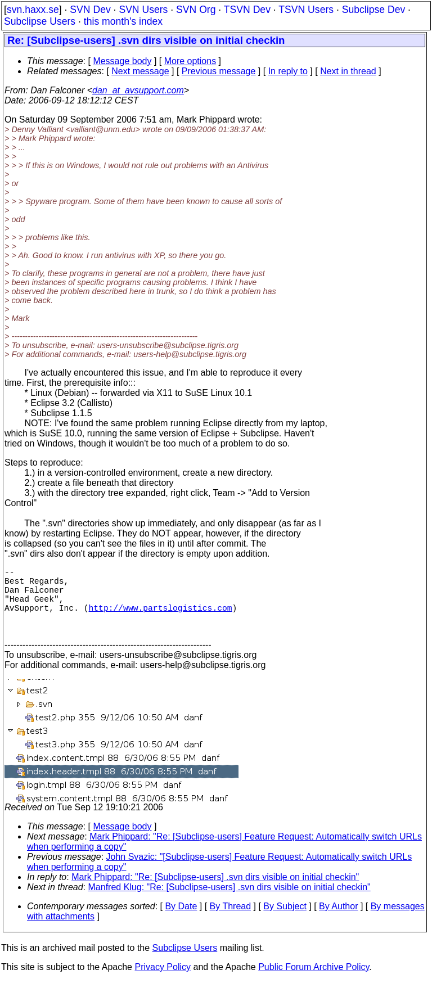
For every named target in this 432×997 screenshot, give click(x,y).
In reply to (288, 71)
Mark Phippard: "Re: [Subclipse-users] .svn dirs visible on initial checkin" (215, 892)
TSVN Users (306, 9)
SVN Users (143, 9)
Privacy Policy (162, 982)
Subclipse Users (39, 21)
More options (190, 61)
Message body (122, 61)
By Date (181, 922)
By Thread (230, 922)
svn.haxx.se (33, 9)
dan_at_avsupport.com (138, 90)
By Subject (284, 922)
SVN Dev (90, 9)
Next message (140, 71)
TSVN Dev (247, 9)
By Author (338, 922)
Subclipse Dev (373, 9)
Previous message (219, 71)
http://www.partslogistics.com (160, 618)
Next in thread (348, 71)
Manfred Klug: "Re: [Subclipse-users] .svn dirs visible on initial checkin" (229, 903)
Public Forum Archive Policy (313, 982)
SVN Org (195, 9)
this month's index (123, 21)
